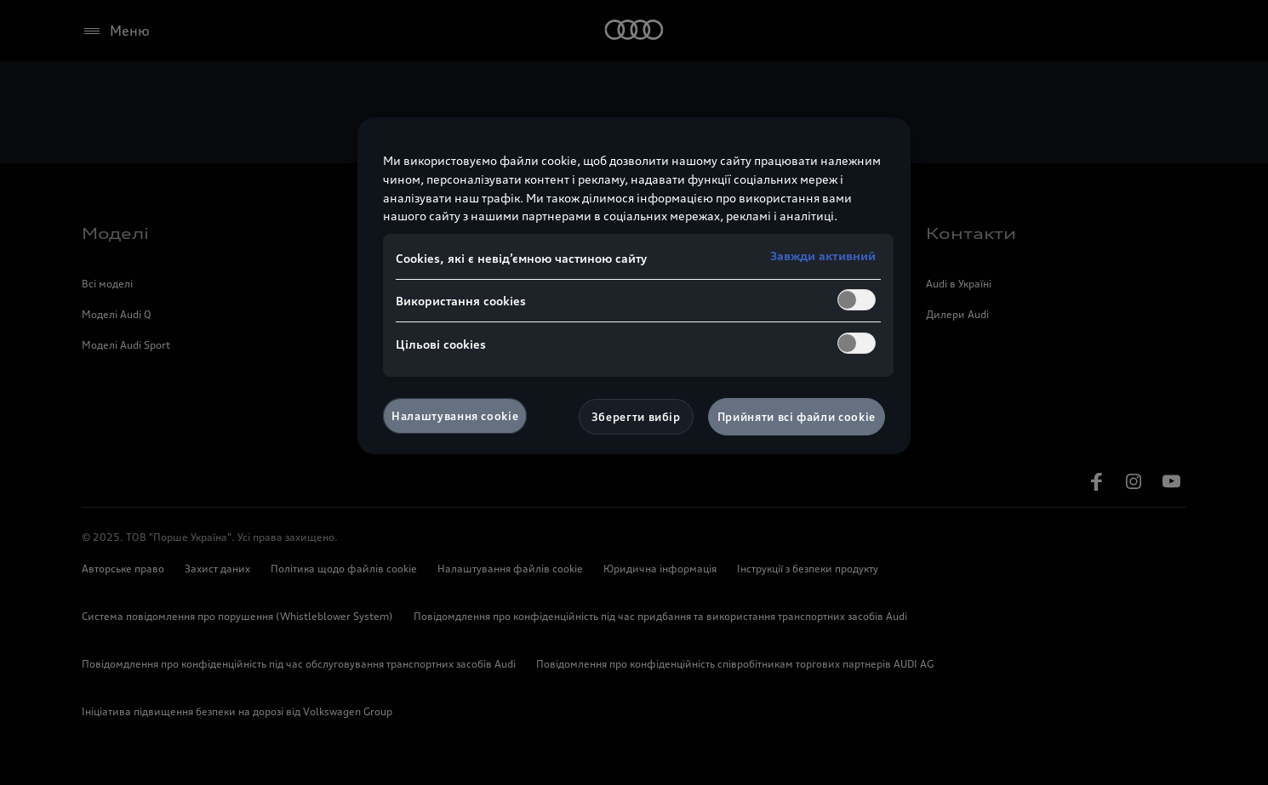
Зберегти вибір (636, 417)
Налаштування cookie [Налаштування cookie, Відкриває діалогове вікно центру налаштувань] (454, 416)
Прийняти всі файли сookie (796, 417)
